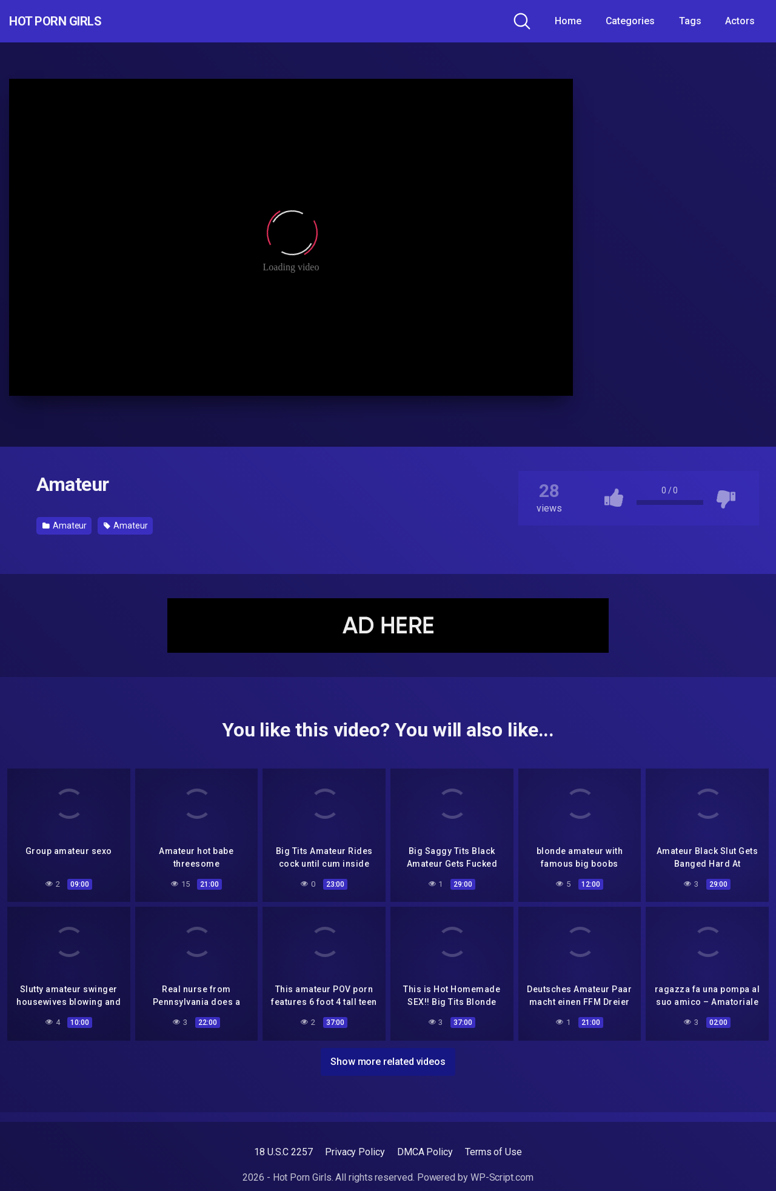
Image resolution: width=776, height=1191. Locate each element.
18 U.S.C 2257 (283, 1152)
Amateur (64, 525)
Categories (630, 21)
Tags (690, 21)
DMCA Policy (425, 1152)
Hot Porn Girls (74, 21)
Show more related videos (388, 1059)
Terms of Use (493, 1152)
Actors (740, 21)
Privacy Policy (355, 1152)
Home (568, 21)
